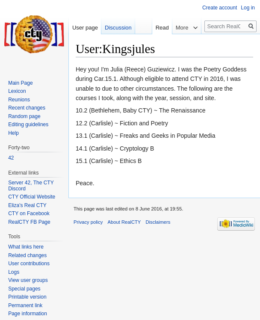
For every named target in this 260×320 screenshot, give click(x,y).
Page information (27, 314)
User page (85, 27)
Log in (248, 8)
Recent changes (26, 108)
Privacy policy (88, 222)
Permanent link (25, 305)
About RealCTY (124, 222)
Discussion (118, 27)
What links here (26, 247)
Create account (219, 8)
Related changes (27, 255)
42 (11, 158)
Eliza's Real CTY (27, 205)
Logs (13, 272)
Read (158, 27)
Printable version (27, 297)
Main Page (20, 83)
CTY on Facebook (29, 213)
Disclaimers (158, 222)
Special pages (24, 289)
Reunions (19, 100)
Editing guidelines (28, 124)
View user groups (28, 280)
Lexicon (17, 91)
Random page (24, 116)
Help (13, 133)
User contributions (29, 264)
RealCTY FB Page (29, 222)
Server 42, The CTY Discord (30, 186)
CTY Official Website (31, 197)
